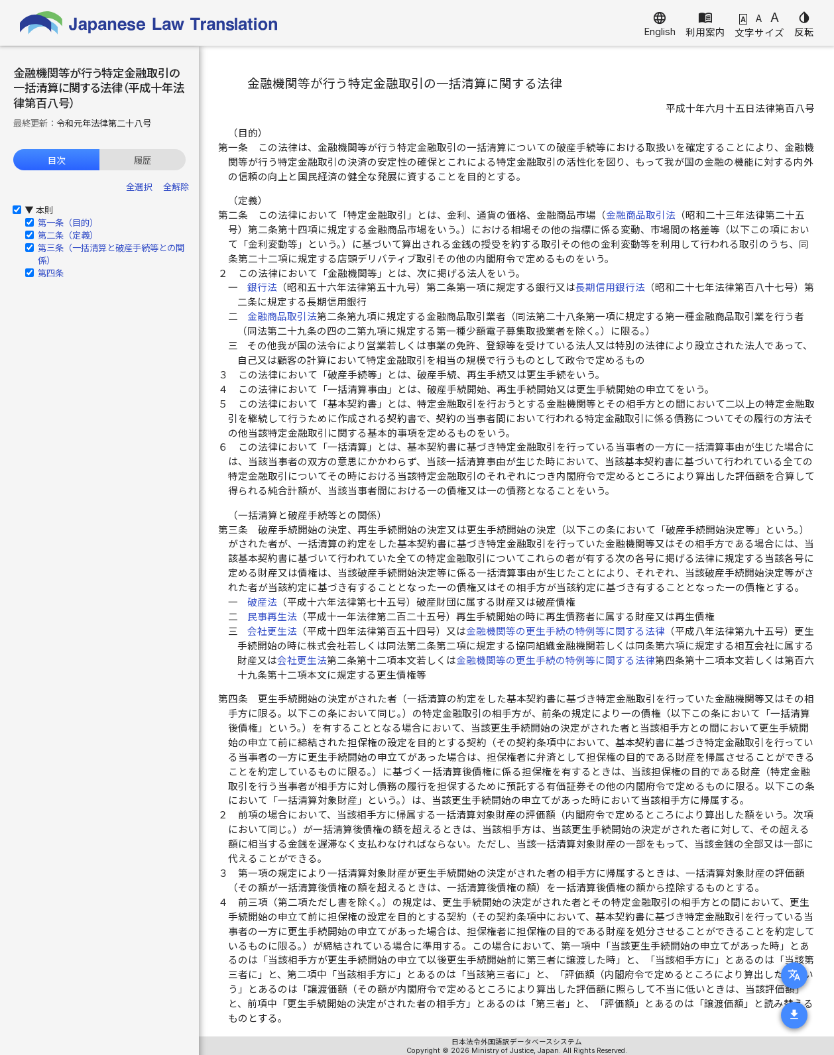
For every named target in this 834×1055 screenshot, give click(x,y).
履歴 (142, 160)
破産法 (262, 602)
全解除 (176, 187)
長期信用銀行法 (610, 288)
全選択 (139, 187)
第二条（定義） (68, 235)
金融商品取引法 (641, 215)
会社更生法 (272, 632)
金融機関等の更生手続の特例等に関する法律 (565, 632)
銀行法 (262, 288)
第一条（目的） (68, 222)
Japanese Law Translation (149, 22)
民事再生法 (272, 617)
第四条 (51, 273)
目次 (56, 160)
